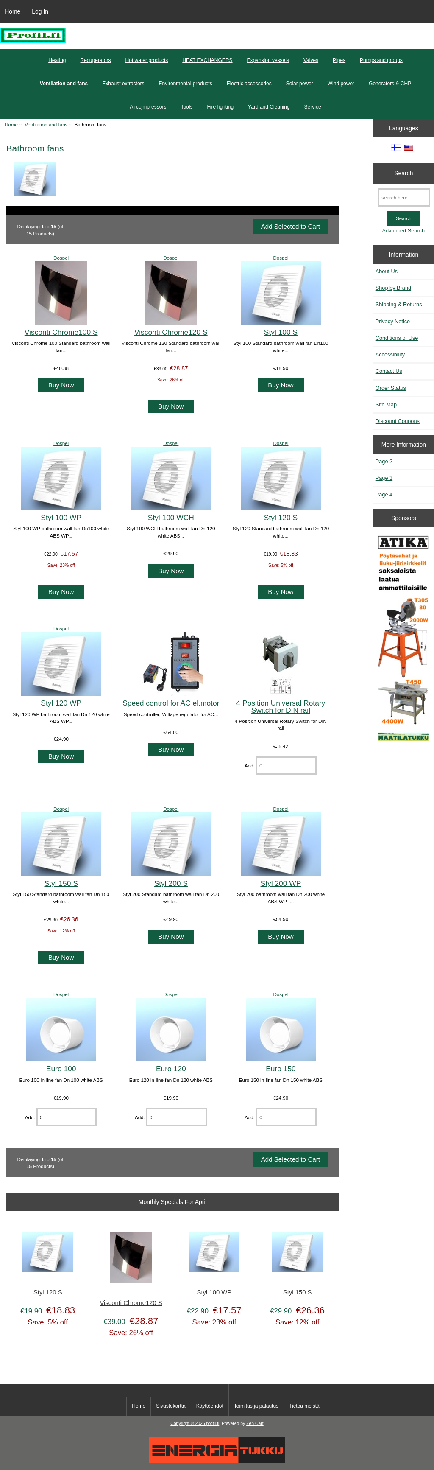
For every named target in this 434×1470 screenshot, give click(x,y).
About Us (387, 271)
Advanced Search (403, 230)
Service (312, 107)
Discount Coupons (398, 421)
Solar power (299, 84)
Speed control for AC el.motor (170, 703)
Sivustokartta (170, 1406)
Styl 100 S (281, 332)
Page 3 (384, 478)
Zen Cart (255, 1423)
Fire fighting (220, 107)
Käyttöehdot (209, 1406)
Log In (40, 11)
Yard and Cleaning (269, 107)
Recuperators (96, 60)
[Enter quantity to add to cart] (286, 765)
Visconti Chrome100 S (61, 332)
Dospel (61, 257)
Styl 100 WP (61, 517)
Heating (57, 60)
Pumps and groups (381, 60)
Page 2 (384, 461)
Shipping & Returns (399, 304)
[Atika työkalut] (403, 638)
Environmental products (185, 84)
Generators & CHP (390, 84)
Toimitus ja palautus (256, 1406)
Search (403, 173)
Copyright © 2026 (188, 1423)
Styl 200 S (171, 883)
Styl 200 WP (281, 883)
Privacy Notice (393, 321)
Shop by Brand (393, 288)
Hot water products (146, 60)
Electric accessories (249, 84)
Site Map (386, 404)
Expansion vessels (268, 60)
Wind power (341, 84)
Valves (310, 60)
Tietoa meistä (304, 1406)
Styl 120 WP (61, 703)
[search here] (404, 197)
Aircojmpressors (148, 107)
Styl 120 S (281, 517)
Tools (186, 107)
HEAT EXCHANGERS (207, 60)
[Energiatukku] (217, 1461)
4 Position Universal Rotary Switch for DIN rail (281, 706)
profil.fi (213, 1423)
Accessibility (390, 354)
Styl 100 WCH (171, 517)
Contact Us (389, 371)
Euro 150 (281, 1068)
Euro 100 (61, 1068)
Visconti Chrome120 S (171, 332)
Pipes (339, 60)
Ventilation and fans (46, 124)
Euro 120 (171, 1068)
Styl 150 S (61, 883)
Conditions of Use (397, 338)
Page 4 (384, 494)
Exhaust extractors (123, 84)
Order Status (391, 388)
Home (12, 11)
